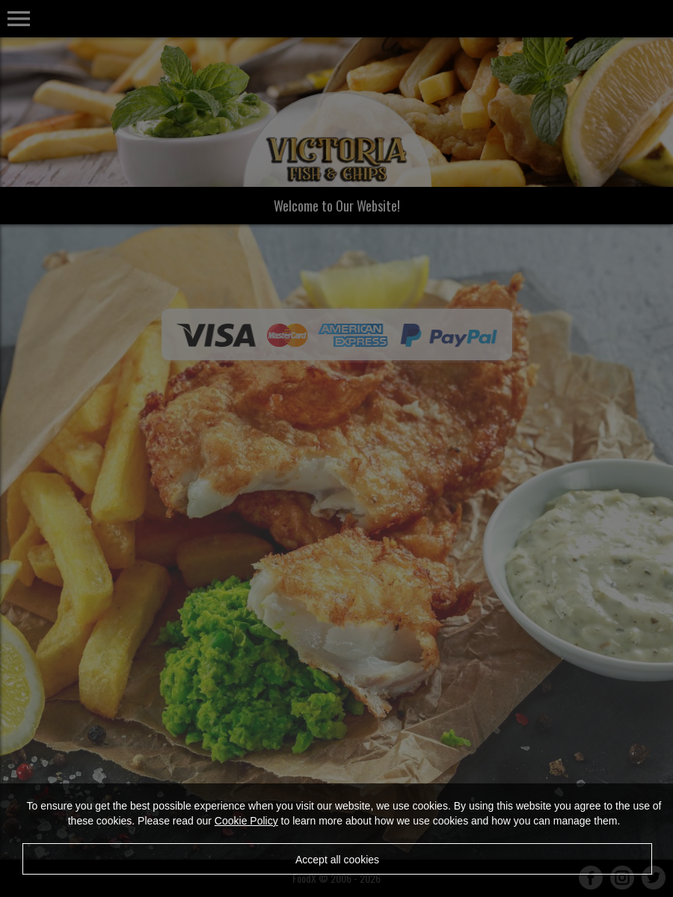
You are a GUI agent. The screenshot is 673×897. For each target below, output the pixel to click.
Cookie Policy (246, 821)
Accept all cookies (337, 860)
